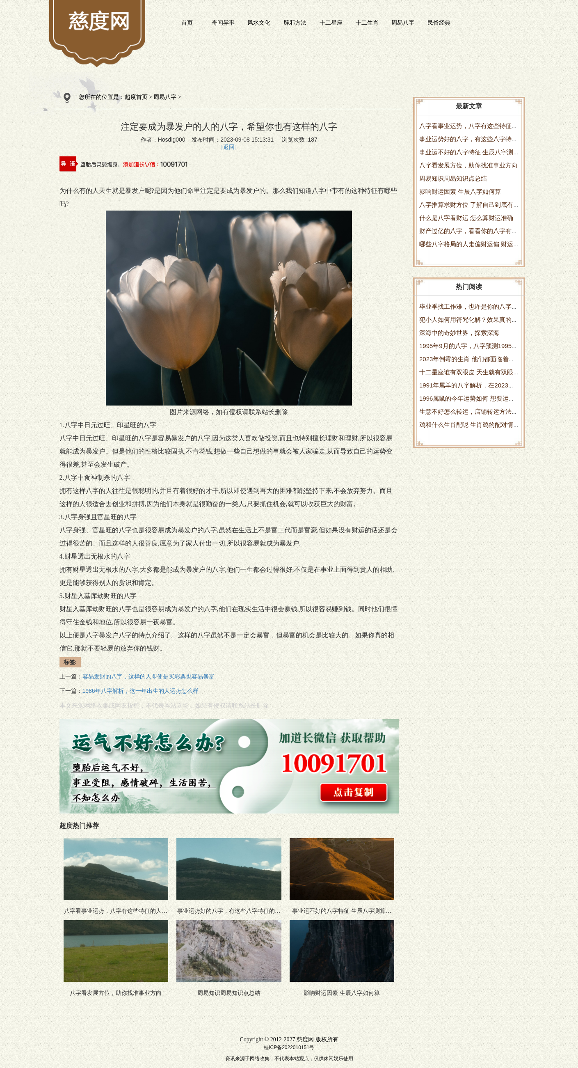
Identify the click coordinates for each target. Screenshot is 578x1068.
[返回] (229, 147)
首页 (187, 22)
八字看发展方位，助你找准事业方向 (468, 165)
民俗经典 (438, 22)
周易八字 (402, 22)
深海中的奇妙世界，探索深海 (459, 332)
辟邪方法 (294, 22)
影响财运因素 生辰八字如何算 (460, 191)
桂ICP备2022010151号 (289, 1047)
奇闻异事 (223, 22)
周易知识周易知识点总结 (453, 178)
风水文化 (258, 22)
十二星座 (331, 22)
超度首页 (136, 97)
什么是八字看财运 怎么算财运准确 (466, 217)
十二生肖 (367, 22)
